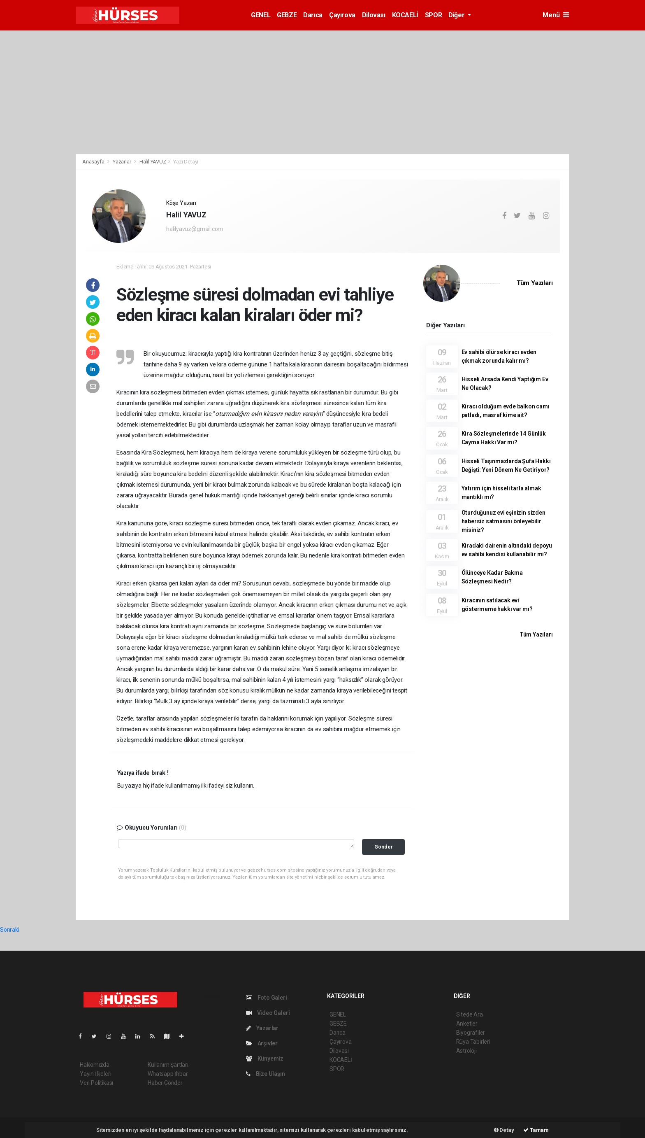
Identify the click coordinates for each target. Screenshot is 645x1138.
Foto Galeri (266, 997)
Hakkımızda (94, 1064)
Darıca (312, 15)
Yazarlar (122, 162)
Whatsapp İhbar (168, 1073)
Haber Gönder (165, 1083)
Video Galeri (268, 1013)
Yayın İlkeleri (95, 1073)
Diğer (457, 15)
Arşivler (262, 1043)
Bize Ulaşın (265, 1073)
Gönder (383, 847)
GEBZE (287, 15)
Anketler (467, 1023)
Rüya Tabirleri (473, 1041)
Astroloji (466, 1050)
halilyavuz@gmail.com (194, 229)
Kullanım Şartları (168, 1064)
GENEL (260, 15)
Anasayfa (93, 162)
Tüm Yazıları (535, 283)
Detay (504, 1130)
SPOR (433, 15)
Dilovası (373, 15)
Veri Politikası (96, 1083)
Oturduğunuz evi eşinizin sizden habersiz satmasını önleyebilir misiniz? (503, 521)
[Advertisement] (609, 157)
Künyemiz (264, 1058)
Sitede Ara (469, 1014)
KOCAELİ (405, 15)
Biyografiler (470, 1032)
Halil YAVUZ (152, 162)
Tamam (536, 1130)
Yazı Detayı (185, 162)
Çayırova (342, 15)
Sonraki (9, 929)
